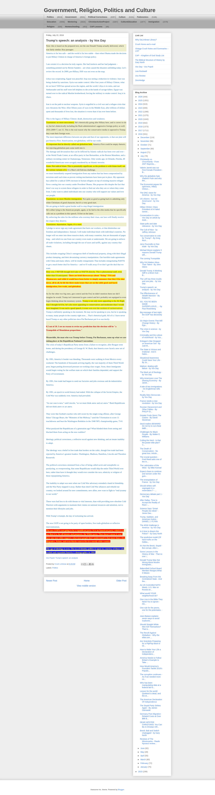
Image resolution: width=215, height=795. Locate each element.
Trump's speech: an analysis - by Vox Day (150, 288)
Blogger (121, 790)
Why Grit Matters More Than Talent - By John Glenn (150, 264)
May (142, 752)
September (145, 149)
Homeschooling (72, 26)
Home (87, 581)
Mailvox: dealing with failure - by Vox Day (149, 367)
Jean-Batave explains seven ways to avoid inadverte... (149, 618)
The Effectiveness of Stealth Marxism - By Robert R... (150, 295)
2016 (140, 134)
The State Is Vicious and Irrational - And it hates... (150, 351)
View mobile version (86, 586)
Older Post (121, 581)
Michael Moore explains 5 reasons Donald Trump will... (151, 252)
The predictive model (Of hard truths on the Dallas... (150, 539)
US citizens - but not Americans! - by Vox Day (149, 201)
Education (51, 22)
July (142, 156)
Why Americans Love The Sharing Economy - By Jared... (151, 380)
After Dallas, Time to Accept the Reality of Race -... (150, 502)
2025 (140, 100)
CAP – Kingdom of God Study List (149, 55)
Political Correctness (97, 17)
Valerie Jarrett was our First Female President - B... (151, 170)
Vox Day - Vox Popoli (144, 67)
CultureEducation (129, 22)
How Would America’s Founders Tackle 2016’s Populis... (151, 668)
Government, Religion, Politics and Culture (99, 10)
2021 (140, 115)
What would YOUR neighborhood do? (149, 594)
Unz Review (140, 76)
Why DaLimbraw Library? (146, 40)
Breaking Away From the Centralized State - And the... (151, 579)
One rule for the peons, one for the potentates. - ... (151, 610)
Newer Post (51, 581)
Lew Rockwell (141, 71)
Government (71, 17)
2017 (140, 130)
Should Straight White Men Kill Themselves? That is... (150, 626)
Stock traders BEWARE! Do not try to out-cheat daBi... (150, 426)
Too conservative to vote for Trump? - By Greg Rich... (150, 238)
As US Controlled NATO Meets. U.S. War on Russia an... (150, 587)
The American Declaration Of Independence (151, 700)
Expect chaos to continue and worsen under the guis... (150, 473)
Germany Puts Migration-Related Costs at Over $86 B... (150, 716)
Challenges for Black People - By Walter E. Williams (150, 434)
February (144, 763)
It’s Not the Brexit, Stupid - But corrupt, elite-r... (151, 547)
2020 (140, 119)
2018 (140, 126)
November (145, 141)
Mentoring (72, 22)
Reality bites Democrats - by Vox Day (150, 396)
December (145, 137)
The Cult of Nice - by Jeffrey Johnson (149, 231)
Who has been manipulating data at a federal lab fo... (150, 685)
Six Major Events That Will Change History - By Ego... (151, 323)
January (144, 767)
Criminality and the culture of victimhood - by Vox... (151, 336)
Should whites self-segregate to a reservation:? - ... (148, 488)
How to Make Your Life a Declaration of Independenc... (150, 651)
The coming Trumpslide (150, 258)
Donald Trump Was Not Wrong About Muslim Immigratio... (150, 562)
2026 (140, 97)
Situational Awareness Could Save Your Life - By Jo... (150, 360)
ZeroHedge (140, 80)
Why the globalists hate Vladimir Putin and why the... (151, 178)
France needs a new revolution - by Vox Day (151, 402)
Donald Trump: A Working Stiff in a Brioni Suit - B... (151, 273)
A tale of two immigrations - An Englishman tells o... (151, 389)
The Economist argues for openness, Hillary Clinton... (151, 186)
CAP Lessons (96, 26)
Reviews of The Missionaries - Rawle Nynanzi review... (150, 741)
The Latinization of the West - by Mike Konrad (150, 466)
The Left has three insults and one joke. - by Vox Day (151, 281)
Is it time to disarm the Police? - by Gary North (151, 532)
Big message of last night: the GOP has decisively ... (151, 314)
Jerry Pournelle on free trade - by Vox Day (149, 245)
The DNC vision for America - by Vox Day (150, 194)
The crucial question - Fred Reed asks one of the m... (151, 459)
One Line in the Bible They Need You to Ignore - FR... (151, 601)
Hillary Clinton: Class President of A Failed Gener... (150, 209)
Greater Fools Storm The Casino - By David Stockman (150, 417)
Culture (122, 17)
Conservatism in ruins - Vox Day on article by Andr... (150, 217)
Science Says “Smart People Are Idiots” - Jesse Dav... (149, 510)
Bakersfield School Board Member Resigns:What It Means (151, 570)
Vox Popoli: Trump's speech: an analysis (62, 558)
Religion (50, 26)
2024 (140, 104)
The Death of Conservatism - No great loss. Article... (149, 451)
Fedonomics (142, 17)
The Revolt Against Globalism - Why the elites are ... (149, 635)
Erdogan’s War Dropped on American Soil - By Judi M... (150, 343)
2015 (140, 771)
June (142, 748)
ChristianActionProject (99, 22)
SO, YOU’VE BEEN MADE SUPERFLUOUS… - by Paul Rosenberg (151, 305)
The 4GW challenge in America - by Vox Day (150, 526)
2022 (140, 112)
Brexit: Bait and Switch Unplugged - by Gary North (150, 733)
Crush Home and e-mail (145, 44)
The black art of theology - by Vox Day (151, 373)
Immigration (153, 22)
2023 (140, 108)
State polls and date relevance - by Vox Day (151, 225)
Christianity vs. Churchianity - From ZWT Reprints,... (149, 161)
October (144, 145)
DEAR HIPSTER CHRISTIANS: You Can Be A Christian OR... (151, 724)
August (143, 152)
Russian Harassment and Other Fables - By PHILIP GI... (151, 409)
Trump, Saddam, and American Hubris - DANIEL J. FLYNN (149, 519)
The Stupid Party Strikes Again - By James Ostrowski (150, 707)
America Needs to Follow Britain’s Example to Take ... (150, 660)
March (143, 759)
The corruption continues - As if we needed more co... (151, 676)
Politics (50, 17)
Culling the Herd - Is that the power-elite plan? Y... (150, 442)
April (142, 756)
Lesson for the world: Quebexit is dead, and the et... (150, 693)
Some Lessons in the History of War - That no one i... (151, 554)
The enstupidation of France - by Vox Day (149, 481)
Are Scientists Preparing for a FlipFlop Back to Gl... (150, 643)
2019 (140, 123)
